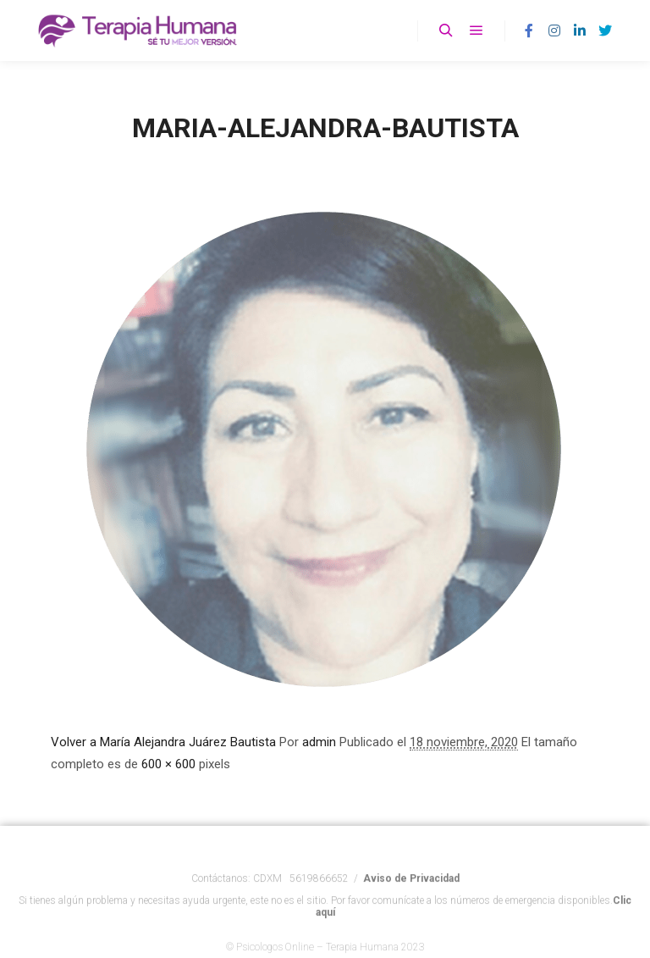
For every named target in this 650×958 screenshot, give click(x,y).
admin (319, 742)
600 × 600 (168, 764)
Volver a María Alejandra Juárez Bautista (163, 742)
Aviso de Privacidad (411, 889)
